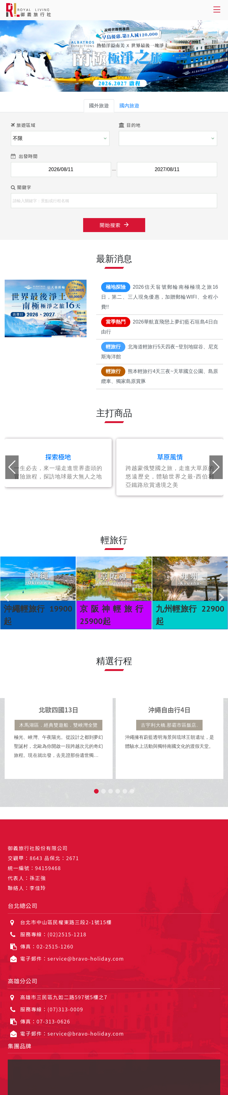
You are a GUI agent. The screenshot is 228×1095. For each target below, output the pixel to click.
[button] (216, 467)
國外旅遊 (99, 105)
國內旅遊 (129, 105)
